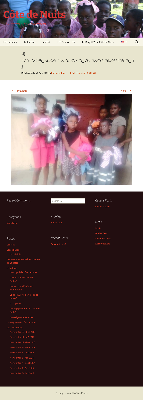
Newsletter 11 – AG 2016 (22, 337)
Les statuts (15, 254)
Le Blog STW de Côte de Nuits (98, 42)
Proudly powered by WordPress (72, 393)
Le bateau (29, 42)
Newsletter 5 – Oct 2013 (22, 352)
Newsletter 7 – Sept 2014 (22, 362)
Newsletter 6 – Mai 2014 (22, 357)
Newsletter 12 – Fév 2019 (22, 342)
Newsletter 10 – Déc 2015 (22, 331)
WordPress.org (102, 243)
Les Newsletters (66, 42)
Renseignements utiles (21, 317)
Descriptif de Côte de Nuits (23, 272)
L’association (10, 42)
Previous (19, 90)
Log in (98, 228)
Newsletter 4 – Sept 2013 (22, 347)
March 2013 (56, 222)
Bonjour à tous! (58, 72)
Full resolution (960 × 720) (84, 72)
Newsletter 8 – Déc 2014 (22, 368)
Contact (46, 42)
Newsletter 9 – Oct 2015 (22, 373)
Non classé (12, 222)
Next (126, 90)
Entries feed (101, 233)
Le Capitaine (16, 303)
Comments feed (103, 238)
